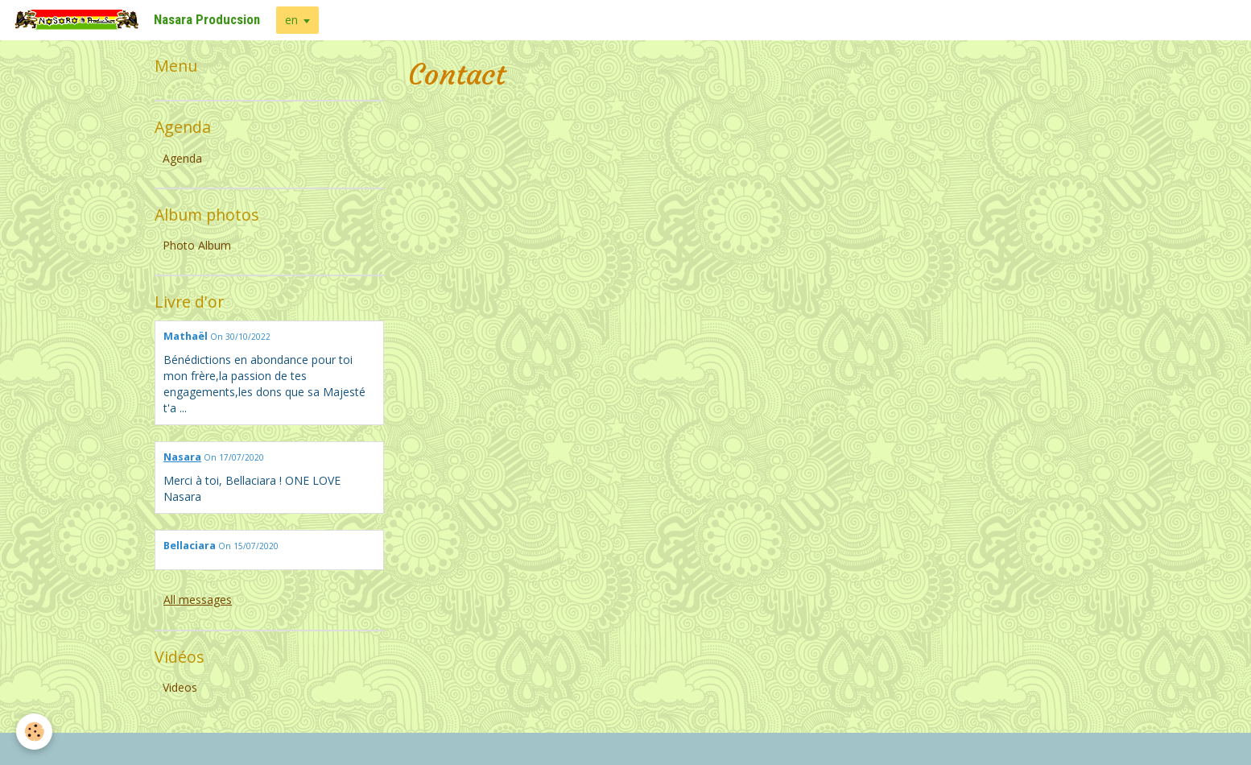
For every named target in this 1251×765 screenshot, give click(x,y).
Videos (180, 687)
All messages (197, 599)
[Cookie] (34, 731)
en (291, 19)
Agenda (182, 158)
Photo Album (197, 245)
